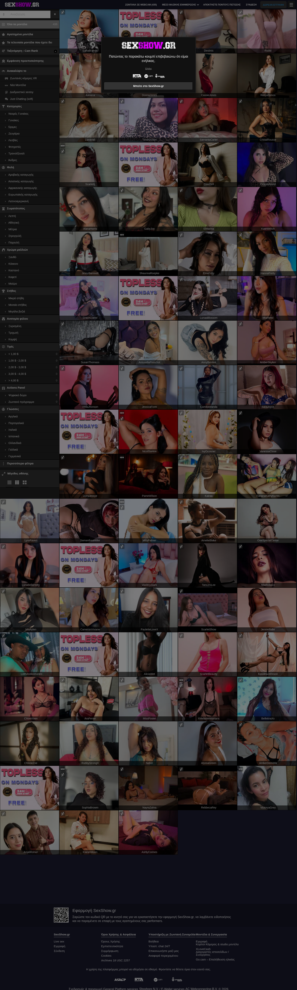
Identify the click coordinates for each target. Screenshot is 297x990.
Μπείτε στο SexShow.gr (148, 86)
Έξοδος (148, 69)
